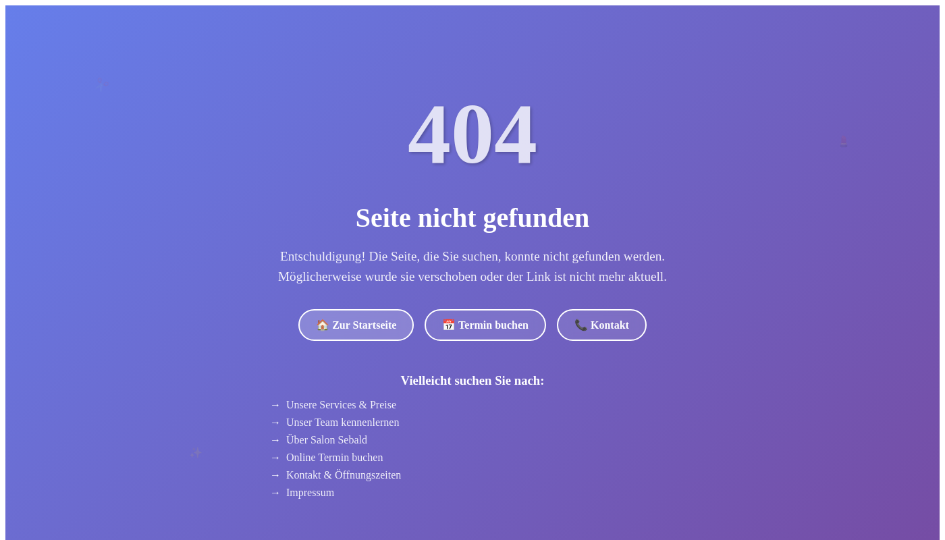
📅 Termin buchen (485, 325)
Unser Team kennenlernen (342, 422)
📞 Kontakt (601, 325)
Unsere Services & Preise (341, 404)
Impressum (310, 492)
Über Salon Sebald (326, 440)
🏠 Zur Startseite (356, 325)
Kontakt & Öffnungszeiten (343, 475)
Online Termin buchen (334, 457)
